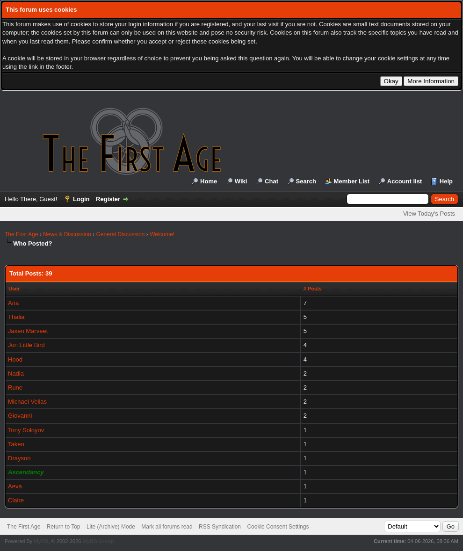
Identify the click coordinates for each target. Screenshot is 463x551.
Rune (15, 387)
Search (306, 181)
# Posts (313, 288)
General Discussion (120, 234)
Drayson (19, 458)
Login (81, 199)
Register (108, 199)
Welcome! (162, 234)
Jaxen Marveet (28, 330)
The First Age (21, 234)
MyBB (41, 541)
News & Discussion (67, 234)
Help (446, 181)
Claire (16, 500)
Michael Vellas (27, 401)
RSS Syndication (220, 526)
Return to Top (63, 526)
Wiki (241, 181)
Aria (13, 302)
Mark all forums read (166, 526)
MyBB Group (98, 541)
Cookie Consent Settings (278, 526)
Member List (352, 181)
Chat (271, 181)
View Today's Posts (429, 213)
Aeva (15, 486)
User (14, 288)
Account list (404, 181)
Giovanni (20, 415)
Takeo (16, 444)
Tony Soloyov (26, 430)
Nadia (16, 373)
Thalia (16, 316)
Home (208, 181)
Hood (15, 359)
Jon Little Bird (26, 344)
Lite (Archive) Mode (111, 526)
